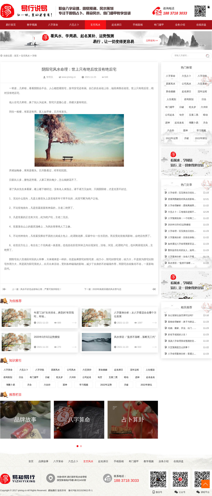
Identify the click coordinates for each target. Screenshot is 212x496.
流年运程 (134, 369)
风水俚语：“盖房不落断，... (188, 263)
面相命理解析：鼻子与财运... (188, 322)
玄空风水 (95, 24)
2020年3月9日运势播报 (188, 225)
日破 (47, 377)
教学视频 (32, 24)
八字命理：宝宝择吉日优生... (188, 193)
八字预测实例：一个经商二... (188, 218)
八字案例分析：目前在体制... (188, 237)
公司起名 (86, 377)
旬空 (100, 377)
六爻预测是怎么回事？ (188, 347)
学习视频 (83, 384)
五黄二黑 (113, 377)
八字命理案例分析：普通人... (188, 354)
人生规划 (150, 369)
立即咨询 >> (152, 40)
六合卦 (47, 384)
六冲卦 (72, 377)
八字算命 (53, 24)
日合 (21, 377)
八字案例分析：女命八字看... (188, 256)
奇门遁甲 (159, 24)
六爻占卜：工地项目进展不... (188, 212)
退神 (65, 384)
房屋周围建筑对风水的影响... (188, 199)
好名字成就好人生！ (188, 334)
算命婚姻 (103, 369)
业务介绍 (180, 24)
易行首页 (11, 24)
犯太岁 (59, 377)
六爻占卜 (74, 24)
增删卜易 (10, 384)
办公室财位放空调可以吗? (188, 315)
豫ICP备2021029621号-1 (81, 490)
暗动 (126, 377)
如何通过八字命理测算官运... (188, 244)
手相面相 (138, 24)
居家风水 (55, 369)
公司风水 (71, 369)
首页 (16, 55)
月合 (29, 384)
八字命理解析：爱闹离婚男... (188, 205)
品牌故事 (43, 461)
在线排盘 (201, 24)
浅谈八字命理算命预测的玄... (188, 341)
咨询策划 (7, 377)
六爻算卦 (87, 369)
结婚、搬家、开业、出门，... (188, 328)
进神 (137, 377)
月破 (126, 384)
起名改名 (150, 377)
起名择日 (117, 24)
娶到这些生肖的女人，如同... (188, 250)
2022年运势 (106, 384)
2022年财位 (146, 384)
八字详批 (39, 369)
